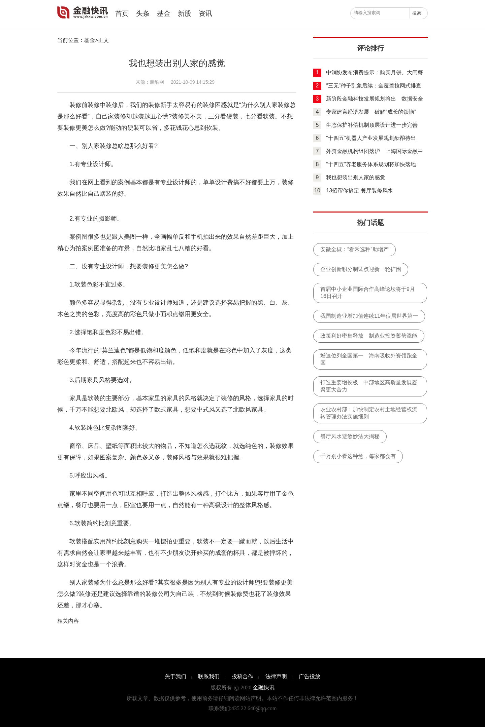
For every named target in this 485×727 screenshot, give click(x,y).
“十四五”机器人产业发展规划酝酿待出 (371, 138)
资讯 (205, 13)
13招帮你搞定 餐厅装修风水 (359, 190)
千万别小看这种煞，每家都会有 (358, 456)
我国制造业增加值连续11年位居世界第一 (369, 316)
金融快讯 (79, 12)
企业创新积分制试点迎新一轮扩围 (360, 269)
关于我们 (175, 676)
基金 (163, 13)
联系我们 (209, 676)
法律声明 (276, 676)
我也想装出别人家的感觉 (355, 177)
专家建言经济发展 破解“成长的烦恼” (371, 112)
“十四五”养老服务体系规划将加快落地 (371, 164)
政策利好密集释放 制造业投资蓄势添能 (368, 336)
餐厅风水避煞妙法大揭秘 (350, 436)
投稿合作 (242, 676)
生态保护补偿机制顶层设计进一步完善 (372, 125)
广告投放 (309, 676)
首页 (122, 13)
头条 (143, 13)
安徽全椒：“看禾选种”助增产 (354, 249)
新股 (184, 13)
